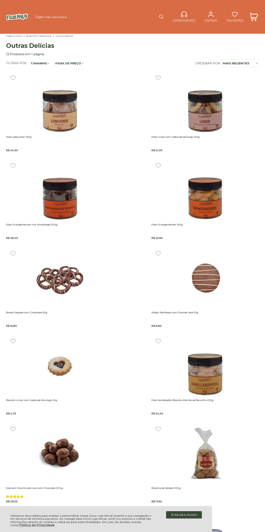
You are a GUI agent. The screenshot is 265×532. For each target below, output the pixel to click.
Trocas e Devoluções (100, 441)
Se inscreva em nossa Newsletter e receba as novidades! (36, 370)
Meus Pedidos (94, 457)
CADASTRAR (240, 368)
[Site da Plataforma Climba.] (133, 498)
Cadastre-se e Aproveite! (29, 365)
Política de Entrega (98, 434)
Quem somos (94, 417)
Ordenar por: (208, 63)
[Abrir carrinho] (254, 9)
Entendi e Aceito (184, 515)
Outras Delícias (64, 35)
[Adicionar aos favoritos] (13, 78)
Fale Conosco (94, 414)
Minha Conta (93, 454)
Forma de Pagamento (101, 437)
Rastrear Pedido (96, 461)
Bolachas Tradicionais (39, 35)
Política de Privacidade (37, 525)
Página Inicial (14, 35)
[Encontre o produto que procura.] (145, 10)
